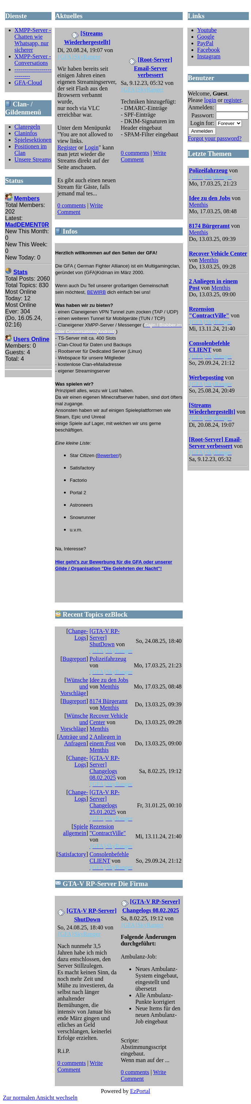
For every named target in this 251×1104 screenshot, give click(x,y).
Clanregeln (27, 127)
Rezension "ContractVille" (108, 829)
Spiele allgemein (75, 829)
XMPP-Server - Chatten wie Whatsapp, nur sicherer (33, 40)
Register (67, 147)
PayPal (205, 43)
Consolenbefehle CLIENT (109, 857)
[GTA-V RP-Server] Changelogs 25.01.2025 (104, 802)
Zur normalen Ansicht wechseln (40, 1098)
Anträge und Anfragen (73, 740)
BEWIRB (96, 292)
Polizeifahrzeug (108, 659)
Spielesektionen (33, 140)
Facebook (208, 50)
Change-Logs (78, 634)
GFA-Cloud (28, 82)
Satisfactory (72, 854)
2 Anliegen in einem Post (105, 740)
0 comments (71, 205)
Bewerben (108, 455)
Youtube (207, 30)
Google (205, 37)
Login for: (202, 123)
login (210, 100)
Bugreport (74, 659)
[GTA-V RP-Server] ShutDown (104, 637)
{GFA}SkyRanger (78, 57)
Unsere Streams (33, 159)
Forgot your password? (215, 138)
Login (92, 147)
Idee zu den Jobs (109, 680)
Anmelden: (201, 107)
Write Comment (80, 208)
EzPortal (140, 1091)
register (232, 100)
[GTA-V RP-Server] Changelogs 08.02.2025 (104, 768)
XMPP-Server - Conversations (33, 59)
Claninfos (26, 133)
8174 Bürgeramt (109, 701)
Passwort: (202, 115)
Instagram (209, 56)
